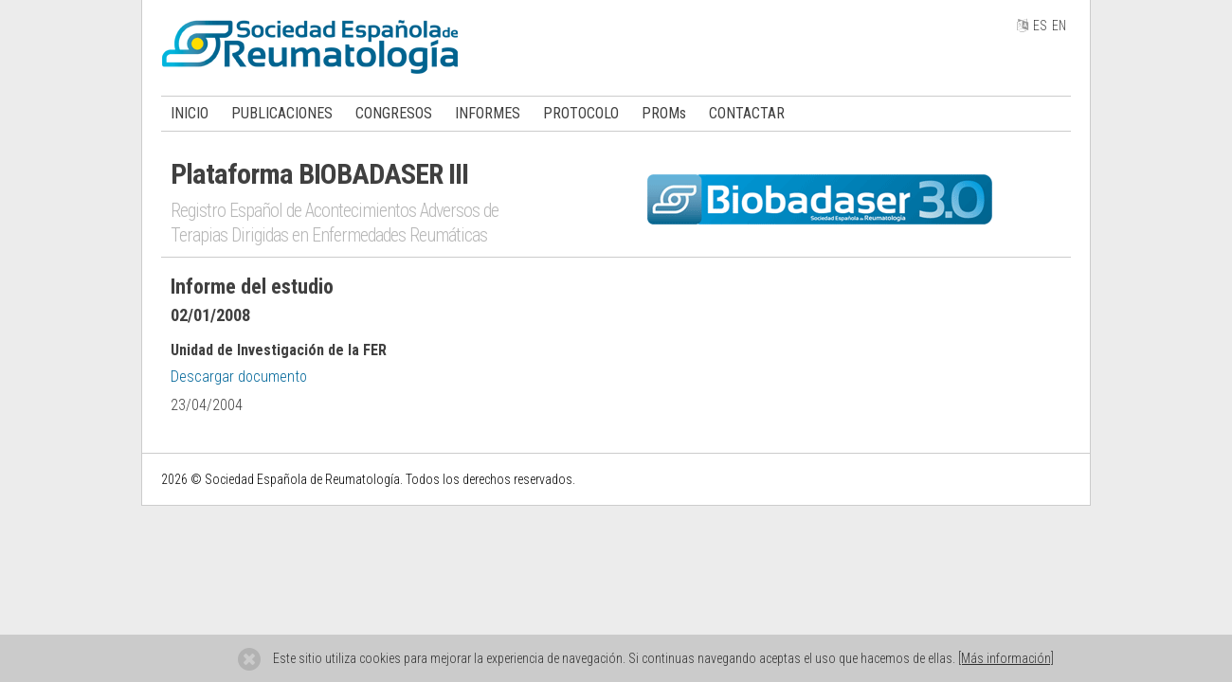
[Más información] (1006, 658)
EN (1059, 25)
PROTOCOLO (581, 113)
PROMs (664, 113)
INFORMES (487, 113)
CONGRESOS (393, 113)
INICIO (189, 113)
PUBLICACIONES (282, 113)
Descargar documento (239, 377)
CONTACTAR (747, 113)
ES (1040, 25)
